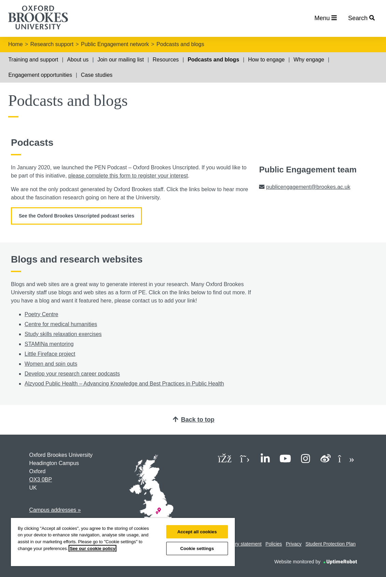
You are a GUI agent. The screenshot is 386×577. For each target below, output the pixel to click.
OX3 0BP (40, 479)
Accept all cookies (197, 531)
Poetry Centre (41, 314)
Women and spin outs (51, 364)
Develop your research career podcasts (72, 374)
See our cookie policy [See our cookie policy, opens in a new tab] (92, 548)
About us (77, 59)
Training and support (33, 59)
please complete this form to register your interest (128, 176)
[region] (123, 542)
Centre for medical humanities (61, 324)
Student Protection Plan (330, 544)
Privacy (294, 544)
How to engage (266, 59)
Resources (165, 59)
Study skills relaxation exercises (63, 334)
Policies (274, 544)
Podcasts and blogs (180, 44)
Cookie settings (197, 548)
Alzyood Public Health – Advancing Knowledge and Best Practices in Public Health (124, 383)
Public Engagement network (115, 44)
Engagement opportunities (40, 75)
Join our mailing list (120, 59)
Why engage (309, 59)
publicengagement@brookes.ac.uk (308, 187)
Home (15, 44)
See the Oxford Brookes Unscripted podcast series (76, 216)
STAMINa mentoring (49, 344)
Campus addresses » (55, 510)
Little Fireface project (50, 354)
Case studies (97, 75)
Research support (51, 44)
